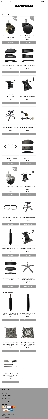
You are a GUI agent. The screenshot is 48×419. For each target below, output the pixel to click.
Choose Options (10, 134)
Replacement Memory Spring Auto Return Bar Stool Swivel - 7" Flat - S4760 (11, 344)
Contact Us (4, 392)
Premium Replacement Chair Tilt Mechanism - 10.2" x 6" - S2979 (27, 247)
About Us (4, 397)
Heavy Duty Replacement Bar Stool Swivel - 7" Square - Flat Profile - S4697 (28, 344)
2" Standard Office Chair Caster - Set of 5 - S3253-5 (27, 36)
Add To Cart (10, 42)
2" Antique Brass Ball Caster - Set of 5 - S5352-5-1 (10, 36)
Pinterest (3, 404)
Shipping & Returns (6, 393)
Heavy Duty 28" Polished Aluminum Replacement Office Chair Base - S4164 (28, 279)
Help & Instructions (6, 398)
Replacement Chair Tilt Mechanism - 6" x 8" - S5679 (10, 95)
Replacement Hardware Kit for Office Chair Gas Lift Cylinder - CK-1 (28, 127)
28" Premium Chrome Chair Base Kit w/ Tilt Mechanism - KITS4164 (10, 126)
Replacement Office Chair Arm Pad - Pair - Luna (10, 66)
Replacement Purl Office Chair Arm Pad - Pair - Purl (28, 157)
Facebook (6, 404)
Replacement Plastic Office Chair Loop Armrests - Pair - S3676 (10, 218)
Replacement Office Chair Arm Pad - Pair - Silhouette (28, 66)
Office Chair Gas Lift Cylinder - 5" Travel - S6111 (27, 314)
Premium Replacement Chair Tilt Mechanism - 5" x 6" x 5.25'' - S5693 (27, 188)
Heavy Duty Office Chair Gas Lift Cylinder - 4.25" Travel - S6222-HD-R (10, 248)
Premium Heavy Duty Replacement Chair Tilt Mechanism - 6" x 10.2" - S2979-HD (28, 96)
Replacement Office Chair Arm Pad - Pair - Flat (10, 278)
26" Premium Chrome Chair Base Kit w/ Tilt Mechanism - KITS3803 (27, 218)
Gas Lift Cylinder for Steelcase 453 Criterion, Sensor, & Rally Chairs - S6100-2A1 (10, 375)
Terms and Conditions (6, 395)
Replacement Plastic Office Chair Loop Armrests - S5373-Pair (10, 157)
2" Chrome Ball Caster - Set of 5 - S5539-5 (10, 187)
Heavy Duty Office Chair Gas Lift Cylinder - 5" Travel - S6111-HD (10, 314)
